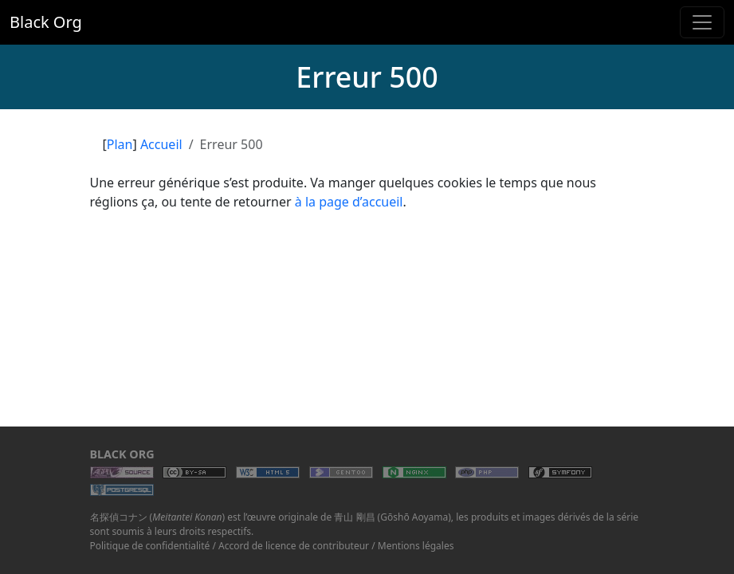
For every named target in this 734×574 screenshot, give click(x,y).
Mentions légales (416, 545)
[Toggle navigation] (702, 22)
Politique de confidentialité (150, 545)
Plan (120, 144)
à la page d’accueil (349, 201)
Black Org (46, 22)
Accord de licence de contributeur (293, 545)
